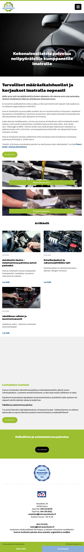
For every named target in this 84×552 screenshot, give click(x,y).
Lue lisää (5, 282)
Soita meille (21, 549)
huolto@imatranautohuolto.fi (42, 527)
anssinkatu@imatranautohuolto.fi (42, 515)
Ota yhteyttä (63, 549)
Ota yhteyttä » (10, 154)
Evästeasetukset (19, 545)
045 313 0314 (42, 525)
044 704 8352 (46, 512)
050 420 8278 (46, 509)
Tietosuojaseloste (8, 545)
